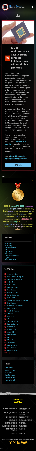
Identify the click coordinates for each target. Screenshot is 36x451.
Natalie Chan (11, 329)
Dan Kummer (11, 303)
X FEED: (6, 417)
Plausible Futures (10, 378)
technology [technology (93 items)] (19, 227)
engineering (8, 159)
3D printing (8, 244)
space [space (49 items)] (6, 227)
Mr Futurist (8, 372)
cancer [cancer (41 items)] (20, 211)
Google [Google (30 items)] (25, 214)
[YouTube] (22, 442)
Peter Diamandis (10, 248)
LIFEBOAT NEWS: (23, 408)
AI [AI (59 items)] (9, 206)
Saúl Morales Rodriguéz (15, 277)
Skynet (7, 258)
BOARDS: (21, 420)
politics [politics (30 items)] (26, 222)
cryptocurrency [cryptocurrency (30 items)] (25, 211)
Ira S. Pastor (11, 348)
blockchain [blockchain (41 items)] (10, 211)
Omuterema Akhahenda (15, 306)
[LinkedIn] (18, 442)
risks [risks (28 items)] (27, 224)
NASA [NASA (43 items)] (18, 222)
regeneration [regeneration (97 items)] (17, 224)
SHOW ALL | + (7, 353)
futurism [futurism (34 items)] (22, 214)
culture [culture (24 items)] (30, 211)
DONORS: (11, 420)
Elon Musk (8, 254)
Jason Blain (11, 343)
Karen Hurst (11, 298)
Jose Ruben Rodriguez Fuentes (17, 300)
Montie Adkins (12, 345)
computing (22, 156)
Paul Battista (11, 290)
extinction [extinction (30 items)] (14, 214)
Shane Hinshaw (12, 321)
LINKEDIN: (6, 413)
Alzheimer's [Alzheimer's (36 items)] (13, 206)
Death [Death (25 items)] (33, 211)
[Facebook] (10, 442)
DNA (6, 250)
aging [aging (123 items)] (6, 206)
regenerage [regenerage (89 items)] (8, 224)
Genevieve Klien (14, 156)
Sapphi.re (32, 440)
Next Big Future (10, 375)
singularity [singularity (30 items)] (30, 224)
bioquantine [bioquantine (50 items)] (6, 209)
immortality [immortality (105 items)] (27, 216)
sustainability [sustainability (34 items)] (11, 227)
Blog (18, 15)
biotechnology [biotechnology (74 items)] (29, 209)
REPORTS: (21, 423)
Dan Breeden (11, 285)
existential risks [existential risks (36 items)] (7, 214)
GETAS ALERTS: (23, 413)
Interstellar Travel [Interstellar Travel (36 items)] (9, 219)
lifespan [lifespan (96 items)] (6, 222)
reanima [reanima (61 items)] (31, 222)
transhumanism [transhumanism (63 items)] (27, 227)
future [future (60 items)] (18, 214)
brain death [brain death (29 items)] (16, 211)
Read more (18, 165)
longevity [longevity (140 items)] (13, 222)
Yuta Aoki (10, 313)
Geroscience (9, 368)
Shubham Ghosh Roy (14, 279)
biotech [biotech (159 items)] (21, 209)
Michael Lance (12, 340)
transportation (23, 159)
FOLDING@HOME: (6, 426)
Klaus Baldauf (12, 308)
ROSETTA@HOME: (10, 429)
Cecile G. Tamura (13, 311)
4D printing (8, 246)
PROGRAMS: (22, 426)
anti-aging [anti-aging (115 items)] (20, 206)
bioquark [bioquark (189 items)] (14, 208)
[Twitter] (14, 442)
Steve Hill (10, 332)
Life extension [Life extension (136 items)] (26, 219)
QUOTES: (21, 433)
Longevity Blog (10, 370)
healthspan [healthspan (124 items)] (9, 216)
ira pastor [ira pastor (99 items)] (17, 219)
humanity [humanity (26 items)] (16, 217)
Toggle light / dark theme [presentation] (33, 7)
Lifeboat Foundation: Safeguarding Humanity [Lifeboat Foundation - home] (13, 7)
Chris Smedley (12, 350)
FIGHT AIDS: (8, 423)
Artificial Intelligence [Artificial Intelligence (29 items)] (29, 206)
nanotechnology (15, 159)
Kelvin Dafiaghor (13, 295)
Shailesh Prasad (12, 287)
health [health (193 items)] (30, 213)
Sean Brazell (11, 327)
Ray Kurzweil (9, 252)
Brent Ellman (11, 335)
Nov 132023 (7, 58)
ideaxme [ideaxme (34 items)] (20, 217)
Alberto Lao (11, 319)
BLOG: (20, 417)
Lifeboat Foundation (13, 440)
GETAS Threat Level (18, 401)
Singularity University (12, 256)
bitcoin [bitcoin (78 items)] (5, 211)
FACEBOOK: (5, 408)
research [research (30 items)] (24, 224)
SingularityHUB (10, 380)
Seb (8, 337)
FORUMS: (13, 433)
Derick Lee (10, 316)
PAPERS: (21, 429)
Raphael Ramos (12, 324)
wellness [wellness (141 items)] (18, 229)
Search (32, 180)
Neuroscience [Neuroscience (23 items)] (22, 222)
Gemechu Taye (12, 292)
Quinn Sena (11, 282)
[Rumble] (25, 442)
